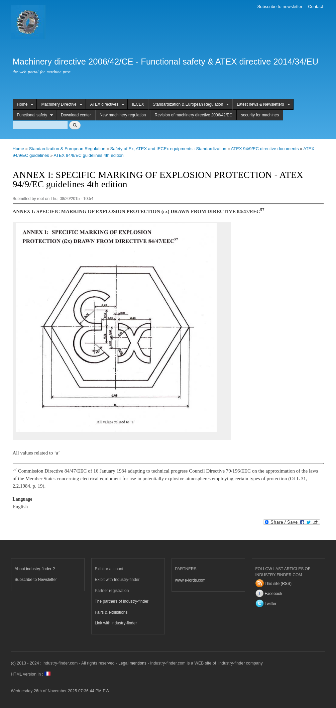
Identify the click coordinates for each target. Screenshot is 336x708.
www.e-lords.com (190, 580)
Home (23, 104)
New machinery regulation (123, 115)
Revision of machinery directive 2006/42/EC (193, 115)
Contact (315, 6)
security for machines (260, 115)
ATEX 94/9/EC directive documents (265, 148)
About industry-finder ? (35, 569)
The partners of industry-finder (122, 601)
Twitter (270, 603)
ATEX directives (105, 104)
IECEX (138, 104)
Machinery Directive (59, 104)
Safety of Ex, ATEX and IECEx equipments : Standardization (168, 148)
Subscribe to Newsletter (36, 579)
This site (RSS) (278, 583)
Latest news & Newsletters (261, 104)
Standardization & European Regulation (188, 104)
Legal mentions (132, 663)
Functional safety (33, 115)
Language (22, 499)
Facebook (274, 593)
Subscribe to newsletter (279, 6)
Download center (76, 115)
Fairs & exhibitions (111, 612)
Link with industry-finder (116, 623)
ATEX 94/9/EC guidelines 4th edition (88, 155)
